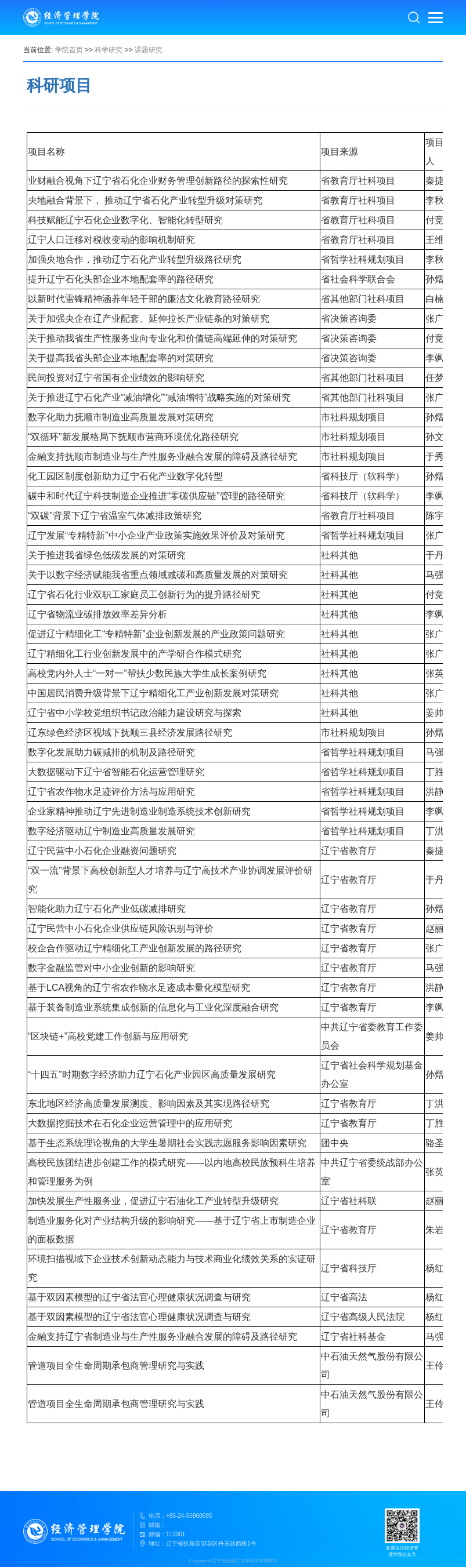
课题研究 (148, 50)
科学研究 (108, 50)
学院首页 (69, 50)
